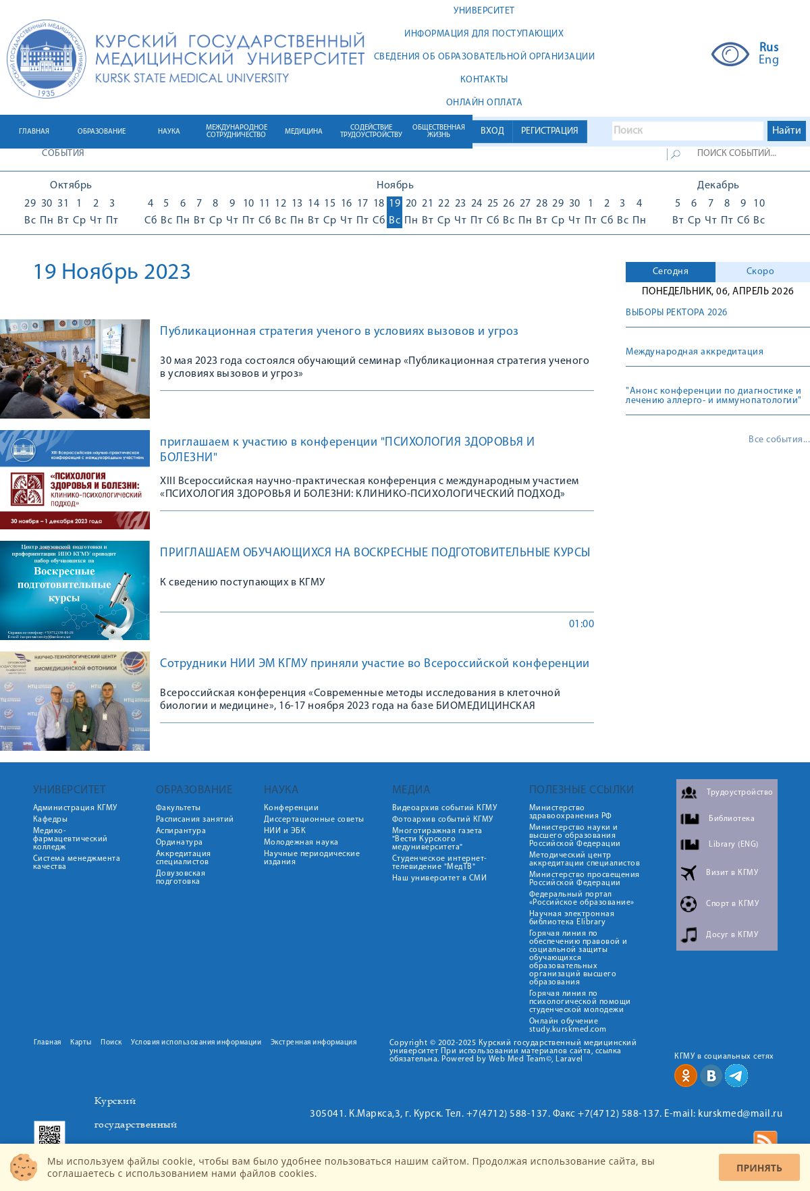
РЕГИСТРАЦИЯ (549, 131)
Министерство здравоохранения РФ (570, 812)
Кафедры (50, 820)
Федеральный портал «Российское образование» (581, 899)
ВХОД (492, 131)
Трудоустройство (740, 793)
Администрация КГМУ (75, 808)
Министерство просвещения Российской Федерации (584, 879)
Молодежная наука (301, 843)
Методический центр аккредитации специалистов (585, 859)
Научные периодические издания (312, 858)
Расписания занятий (195, 820)
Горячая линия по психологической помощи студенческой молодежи (580, 1002)
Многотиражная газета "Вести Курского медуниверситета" (437, 839)
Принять (759, 1167)
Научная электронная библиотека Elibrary (572, 918)
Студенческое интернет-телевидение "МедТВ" (439, 863)
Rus (769, 49)
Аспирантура (181, 831)
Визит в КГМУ (732, 873)
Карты (81, 1043)
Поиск (111, 1043)
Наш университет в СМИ (439, 878)
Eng (769, 61)
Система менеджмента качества (77, 863)
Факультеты (178, 808)
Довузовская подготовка (181, 878)
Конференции (291, 808)
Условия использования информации (196, 1043)
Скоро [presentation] (761, 272)
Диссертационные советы (314, 820)
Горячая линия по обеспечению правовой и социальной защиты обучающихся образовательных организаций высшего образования (578, 958)
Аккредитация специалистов (183, 858)
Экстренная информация (314, 1043)
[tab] (671, 272)
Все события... (779, 440)
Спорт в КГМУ (732, 904)
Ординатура (179, 843)
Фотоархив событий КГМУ (442, 820)
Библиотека (732, 819)
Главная (47, 1043)
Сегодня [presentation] (671, 272)
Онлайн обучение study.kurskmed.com (568, 1025)
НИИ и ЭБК (285, 831)
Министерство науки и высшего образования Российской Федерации (575, 836)
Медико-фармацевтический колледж (70, 839)
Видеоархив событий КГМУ (444, 808)
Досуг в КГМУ (732, 935)
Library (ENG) (734, 845)
